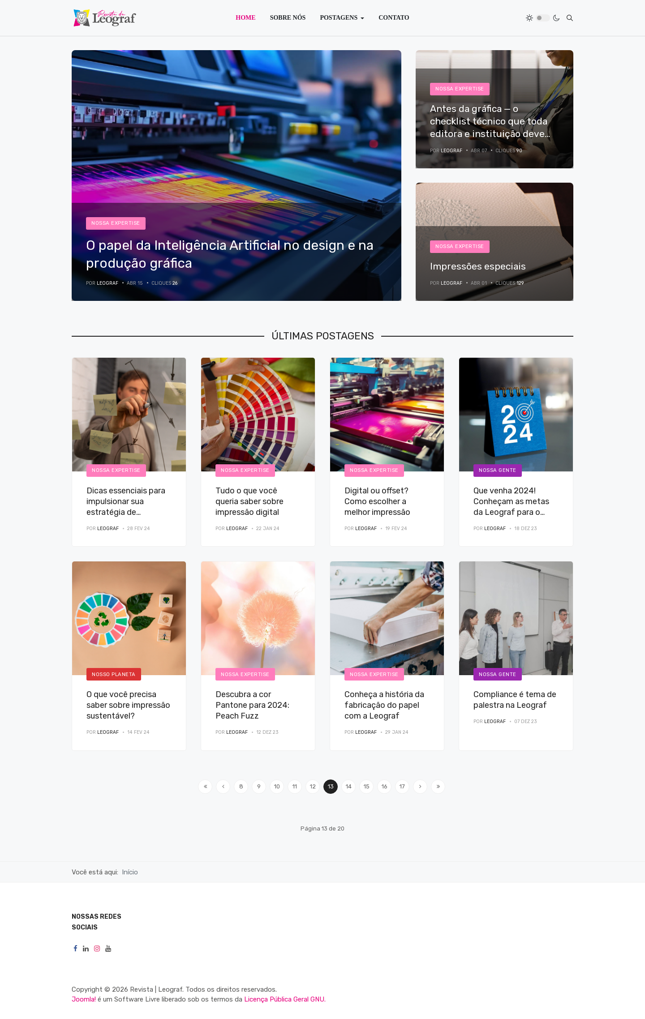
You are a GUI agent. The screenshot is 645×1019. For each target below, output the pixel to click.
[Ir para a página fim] (438, 786)
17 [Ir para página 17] (402, 786)
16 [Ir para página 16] (384, 786)
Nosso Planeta (114, 674)
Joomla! (84, 999)
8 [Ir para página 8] (241, 786)
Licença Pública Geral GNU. (285, 999)
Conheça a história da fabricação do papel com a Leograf (384, 705)
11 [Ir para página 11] (294, 786)
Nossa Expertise (115, 223)
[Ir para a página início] (205, 786)
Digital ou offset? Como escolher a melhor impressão (377, 501)
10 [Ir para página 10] (277, 786)
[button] (342, 18)
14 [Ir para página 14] (349, 786)
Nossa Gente (497, 470)
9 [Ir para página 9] (259, 786)
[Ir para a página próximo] (420, 786)
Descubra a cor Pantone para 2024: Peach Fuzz (252, 705)
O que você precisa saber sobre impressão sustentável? (128, 705)
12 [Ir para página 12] (313, 786)
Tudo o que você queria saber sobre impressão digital (249, 501)
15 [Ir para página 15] (367, 786)
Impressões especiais (478, 266)
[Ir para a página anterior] (223, 786)
